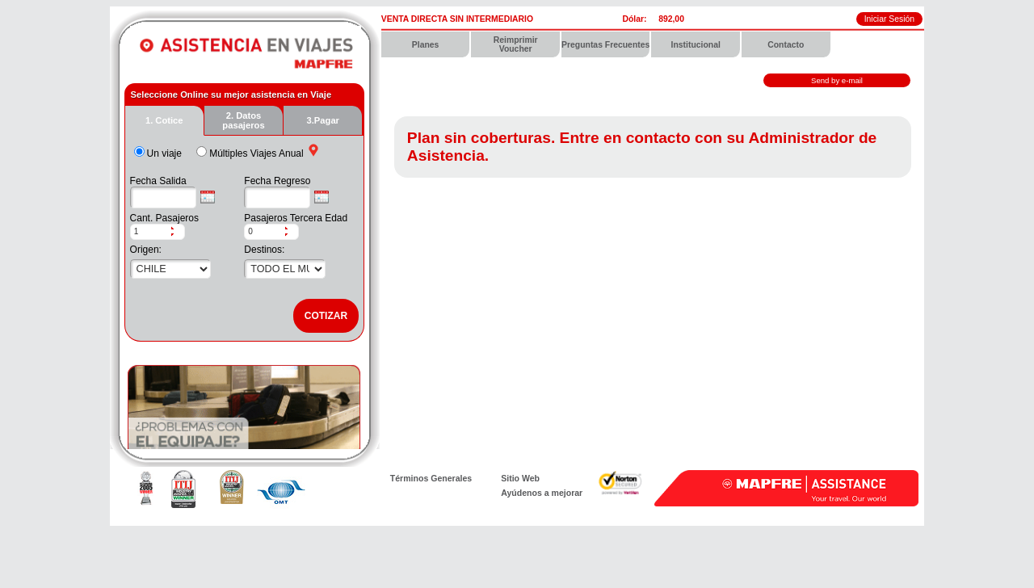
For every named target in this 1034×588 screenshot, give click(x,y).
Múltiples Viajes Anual (256, 153)
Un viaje (164, 153)
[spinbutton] (150, 232)
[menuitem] (426, 44)
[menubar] (652, 44)
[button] (177, 228)
